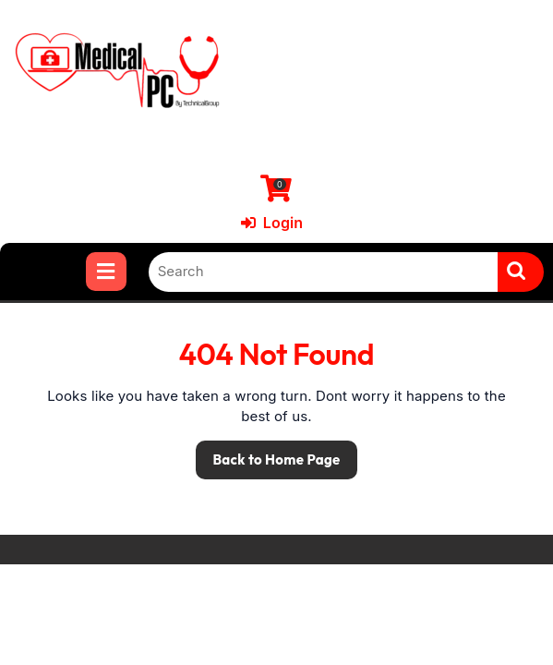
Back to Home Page (268, 454)
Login (272, 222)
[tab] (106, 271)
